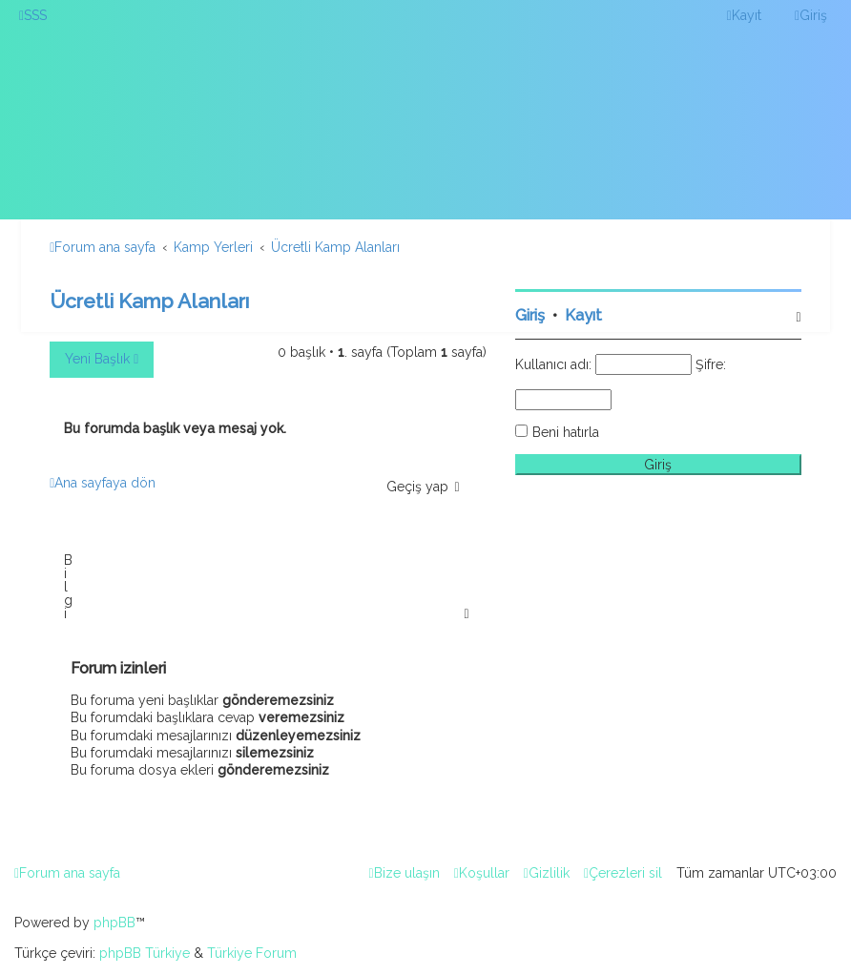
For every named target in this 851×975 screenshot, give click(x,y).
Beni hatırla (565, 432)
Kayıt (583, 315)
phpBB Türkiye (144, 953)
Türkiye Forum (252, 953)
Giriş (530, 315)
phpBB (114, 922)
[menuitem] (33, 15)
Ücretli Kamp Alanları (149, 301)
